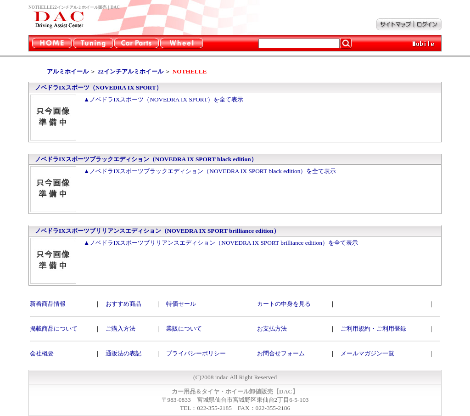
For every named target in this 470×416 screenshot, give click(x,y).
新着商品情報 (48, 303)
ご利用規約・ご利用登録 (373, 328)
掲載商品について (54, 328)
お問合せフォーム (281, 353)
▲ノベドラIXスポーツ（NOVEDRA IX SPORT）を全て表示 (163, 99)
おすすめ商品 (123, 303)
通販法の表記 (123, 353)
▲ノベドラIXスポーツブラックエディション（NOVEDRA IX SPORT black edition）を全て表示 (210, 171)
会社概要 (42, 353)
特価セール (181, 303)
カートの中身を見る (284, 303)
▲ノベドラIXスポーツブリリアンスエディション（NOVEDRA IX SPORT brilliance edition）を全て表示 (221, 242)
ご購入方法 (120, 328)
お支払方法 (272, 328)
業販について (184, 328)
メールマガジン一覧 (367, 353)
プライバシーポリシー (196, 353)
